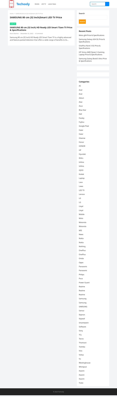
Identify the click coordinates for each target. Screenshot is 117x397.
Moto (81, 220)
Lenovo (82, 196)
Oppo (81, 264)
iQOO (81, 172)
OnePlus (82, 252)
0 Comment (39, 34)
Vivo (80, 352)
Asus (81, 107)
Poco (81, 280)
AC (80, 87)
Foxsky (82, 119)
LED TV (13, 24)
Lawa (81, 188)
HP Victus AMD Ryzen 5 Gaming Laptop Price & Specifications (92, 54)
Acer (81, 91)
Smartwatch (84, 324)
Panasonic (83, 268)
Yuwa (81, 384)
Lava (81, 184)
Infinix (81, 164)
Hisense (82, 139)
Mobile (82, 216)
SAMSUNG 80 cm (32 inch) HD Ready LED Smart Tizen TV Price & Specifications (41, 29)
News (81, 236)
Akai (80, 103)
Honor (81, 144)
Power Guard (84, 284)
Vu (80, 360)
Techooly (23, 4)
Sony (81, 332)
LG (80, 200)
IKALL (81, 160)
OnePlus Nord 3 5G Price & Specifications (90, 47)
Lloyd (81, 208)
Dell (80, 115)
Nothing (82, 248)
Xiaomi (82, 372)
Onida (81, 260)
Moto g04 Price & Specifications (91, 36)
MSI (80, 232)
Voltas (81, 356)
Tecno (81, 340)
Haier (81, 132)
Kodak (81, 176)
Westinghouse (85, 364)
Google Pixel (84, 127)
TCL (80, 336)
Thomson (83, 344)
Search (82, 13)
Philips (81, 276)
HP (80, 152)
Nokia (81, 240)
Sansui (81, 312)
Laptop (82, 180)
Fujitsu (81, 123)
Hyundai (82, 156)
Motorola (82, 224)
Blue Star (82, 111)
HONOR (82, 148)
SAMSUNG (83, 308)
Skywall (82, 320)
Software (82, 328)
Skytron (82, 316)
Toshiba (82, 348)
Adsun (81, 99)
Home (12, 14)
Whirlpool (83, 368)
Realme (82, 288)
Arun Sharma (14, 34)
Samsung (83, 300)
